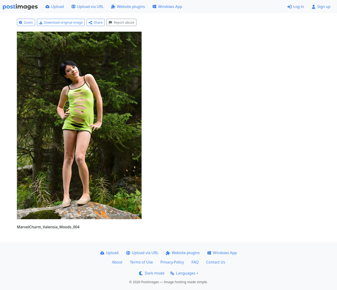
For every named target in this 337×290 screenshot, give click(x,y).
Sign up (320, 6)
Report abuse (121, 22)
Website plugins (128, 6)
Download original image (61, 22)
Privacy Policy (172, 262)
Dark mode (151, 273)
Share (96, 22)
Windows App (167, 6)
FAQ (194, 262)
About (117, 262)
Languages (182, 273)
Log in (295, 6)
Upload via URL (87, 6)
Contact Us (215, 262)
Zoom (26, 22)
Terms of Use (141, 262)
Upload (54, 6)
